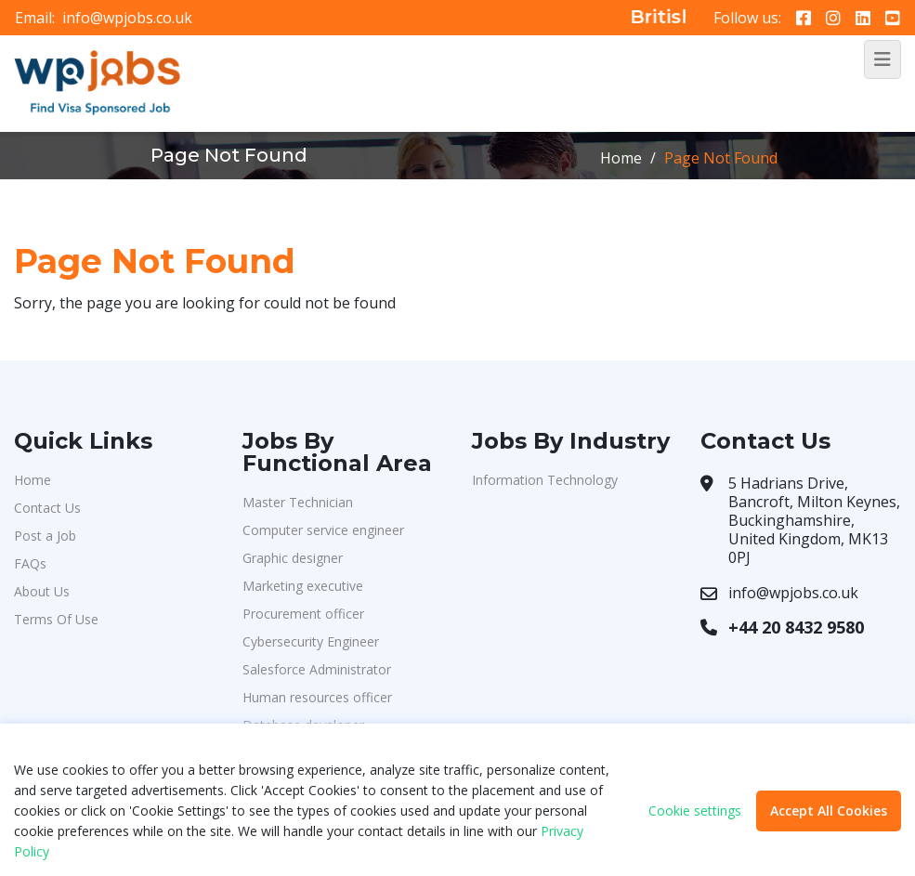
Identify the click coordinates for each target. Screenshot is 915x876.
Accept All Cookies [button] (828, 810)
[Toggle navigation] (882, 59)
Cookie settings (694, 810)
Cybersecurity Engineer (310, 641)
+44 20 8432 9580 (796, 627)
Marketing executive (302, 586)
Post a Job (45, 535)
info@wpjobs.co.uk (127, 17)
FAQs (30, 563)
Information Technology (545, 480)
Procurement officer (303, 613)
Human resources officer (317, 697)
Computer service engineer (323, 530)
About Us (42, 591)
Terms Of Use (56, 619)
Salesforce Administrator (316, 669)
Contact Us (47, 507)
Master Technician (297, 502)
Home (621, 157)
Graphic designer (292, 558)
